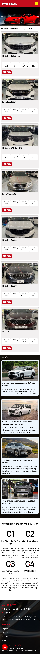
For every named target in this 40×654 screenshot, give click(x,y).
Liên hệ (4, 640)
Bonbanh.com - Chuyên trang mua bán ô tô (22, 650)
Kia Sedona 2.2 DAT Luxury (11, 56)
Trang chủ (5, 629)
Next (38, 16)
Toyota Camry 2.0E (9, 194)
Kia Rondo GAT (7, 332)
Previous (2, 16)
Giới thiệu (5, 632)
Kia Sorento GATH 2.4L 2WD (12, 148)
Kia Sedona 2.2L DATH (10, 286)
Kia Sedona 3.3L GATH (10, 240)
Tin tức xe (5, 636)
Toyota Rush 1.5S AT (9, 102)
